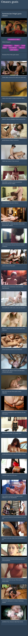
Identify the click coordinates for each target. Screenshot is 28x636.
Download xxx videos (14, 39)
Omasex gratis (9, 1)
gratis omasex (14, 49)
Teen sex (22, 47)
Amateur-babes (7, 45)
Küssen (16, 45)
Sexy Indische (12, 47)
